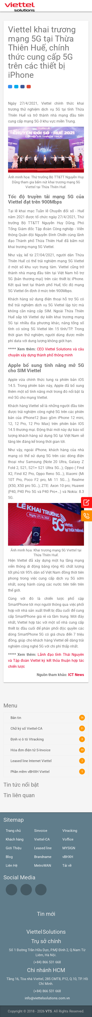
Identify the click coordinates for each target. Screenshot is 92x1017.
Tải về (67, 865)
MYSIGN (68, 848)
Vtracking (69, 831)
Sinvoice (40, 831)
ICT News (76, 675)
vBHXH (67, 857)
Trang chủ (13, 831)
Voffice (67, 839)
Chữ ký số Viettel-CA (48, 728)
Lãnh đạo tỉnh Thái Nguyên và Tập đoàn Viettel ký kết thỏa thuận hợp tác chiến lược (46, 660)
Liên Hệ (11, 865)
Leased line (43, 848)
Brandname (42, 857)
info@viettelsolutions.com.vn (47, 998)
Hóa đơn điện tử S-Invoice (48, 750)
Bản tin (48, 718)
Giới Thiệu (13, 848)
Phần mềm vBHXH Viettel (48, 771)
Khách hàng (14, 839)
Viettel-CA (42, 839)
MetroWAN (42, 865)
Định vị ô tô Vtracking (48, 739)
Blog (9, 857)
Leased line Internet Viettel (48, 761)
